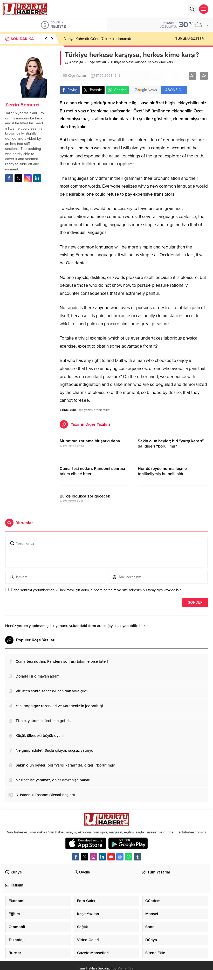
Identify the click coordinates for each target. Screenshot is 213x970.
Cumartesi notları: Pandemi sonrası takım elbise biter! (92, 471)
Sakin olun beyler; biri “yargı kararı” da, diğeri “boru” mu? (171, 443)
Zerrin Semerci (22, 105)
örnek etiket (102, 410)
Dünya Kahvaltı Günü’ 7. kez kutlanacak (97, 38)
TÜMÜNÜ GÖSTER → (191, 39)
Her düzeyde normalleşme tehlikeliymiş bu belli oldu (162, 471)
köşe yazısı (84, 410)
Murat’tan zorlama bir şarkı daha (90, 441)
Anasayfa (74, 62)
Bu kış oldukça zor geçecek (85, 496)
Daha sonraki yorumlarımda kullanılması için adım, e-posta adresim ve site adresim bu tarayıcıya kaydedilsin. (96, 590)
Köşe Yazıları (97, 62)
